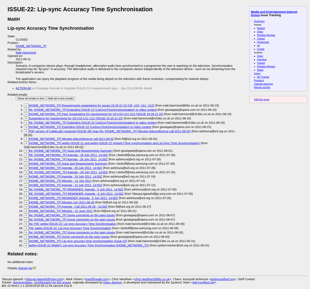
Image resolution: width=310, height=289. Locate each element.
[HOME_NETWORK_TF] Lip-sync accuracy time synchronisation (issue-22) (78, 241)
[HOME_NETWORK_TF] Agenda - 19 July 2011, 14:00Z (65, 176)
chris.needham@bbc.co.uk (152, 279)
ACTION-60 (23, 88)
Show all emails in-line (30, 98)
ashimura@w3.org (222, 279)
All (258, 45)
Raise (260, 70)
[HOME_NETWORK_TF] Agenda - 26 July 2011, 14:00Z (65, 168)
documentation (22, 282)
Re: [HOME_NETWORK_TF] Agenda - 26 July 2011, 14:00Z (68, 159)
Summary (259, 21)
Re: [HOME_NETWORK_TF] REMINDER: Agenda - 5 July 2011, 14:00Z (76, 189)
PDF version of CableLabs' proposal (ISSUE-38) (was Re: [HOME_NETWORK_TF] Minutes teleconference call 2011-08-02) (110, 131)
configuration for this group (52, 282)
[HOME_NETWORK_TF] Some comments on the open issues (69, 236)
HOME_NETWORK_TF (31, 46)
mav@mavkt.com (96, 279)
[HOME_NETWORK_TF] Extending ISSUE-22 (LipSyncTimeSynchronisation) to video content (90, 127)
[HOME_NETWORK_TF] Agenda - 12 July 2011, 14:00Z (65, 185)
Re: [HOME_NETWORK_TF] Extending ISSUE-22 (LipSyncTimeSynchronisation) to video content (93, 109)
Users (257, 73)
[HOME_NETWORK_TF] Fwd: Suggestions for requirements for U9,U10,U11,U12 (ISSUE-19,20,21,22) (96, 114)
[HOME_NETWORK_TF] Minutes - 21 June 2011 (61, 211)
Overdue (262, 59)
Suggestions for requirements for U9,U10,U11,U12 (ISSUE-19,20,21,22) (76, 118)
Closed (261, 38)
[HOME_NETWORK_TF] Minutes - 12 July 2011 (60, 180)
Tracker (263, 77)
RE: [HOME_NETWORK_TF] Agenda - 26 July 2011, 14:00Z (68, 155)
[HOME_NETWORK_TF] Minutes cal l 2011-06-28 (61, 202)
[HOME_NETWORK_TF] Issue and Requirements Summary (68, 163)
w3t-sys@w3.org (203, 282)
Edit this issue (261, 99)
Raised (261, 28)
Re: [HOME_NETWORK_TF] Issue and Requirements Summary (71, 150)
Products (259, 80)
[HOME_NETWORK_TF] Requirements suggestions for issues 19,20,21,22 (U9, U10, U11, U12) (91, 105)
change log (25, 268)
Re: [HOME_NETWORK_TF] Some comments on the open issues (72, 215)
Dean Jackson (112, 282)
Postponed (263, 42)
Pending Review (266, 35)
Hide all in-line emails (60, 98)
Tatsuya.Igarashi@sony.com (44, 279)
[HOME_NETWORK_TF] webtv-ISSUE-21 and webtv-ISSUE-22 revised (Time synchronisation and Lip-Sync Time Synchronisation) (114, 143)
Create (261, 49)
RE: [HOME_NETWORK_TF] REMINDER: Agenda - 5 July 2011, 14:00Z (76, 193)
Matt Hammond (26, 52)
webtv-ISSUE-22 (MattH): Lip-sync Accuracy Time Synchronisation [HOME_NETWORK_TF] (89, 245)
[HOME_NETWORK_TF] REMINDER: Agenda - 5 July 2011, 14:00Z (73, 198)
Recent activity (262, 87)
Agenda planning (263, 84)
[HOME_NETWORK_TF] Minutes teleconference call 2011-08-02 (71, 139)
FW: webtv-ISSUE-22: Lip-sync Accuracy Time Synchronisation (70, 228)
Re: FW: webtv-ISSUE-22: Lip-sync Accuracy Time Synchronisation (72, 224)
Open (260, 31)
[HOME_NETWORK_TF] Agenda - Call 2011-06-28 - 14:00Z (68, 206)
